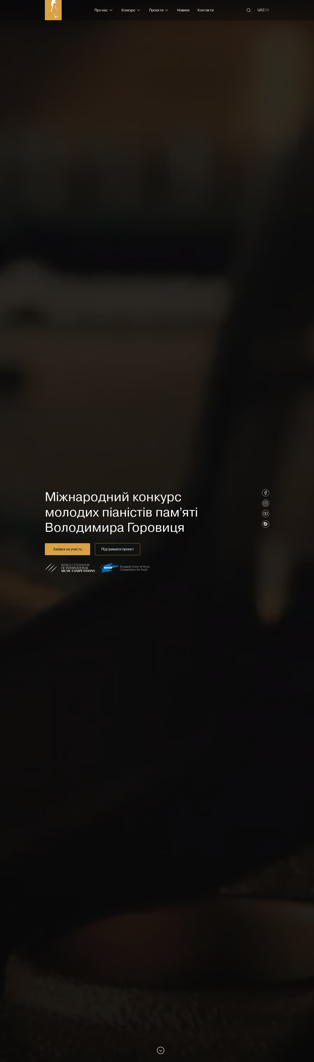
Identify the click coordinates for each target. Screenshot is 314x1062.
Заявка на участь (67, 549)
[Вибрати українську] (260, 10)
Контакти (205, 10)
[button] (103, 10)
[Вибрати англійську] (266, 10)
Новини (183, 10)
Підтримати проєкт (117, 549)
